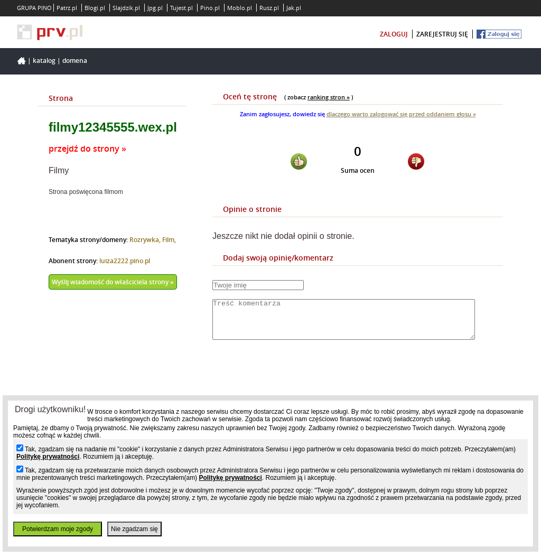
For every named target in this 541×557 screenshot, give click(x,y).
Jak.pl (293, 8)
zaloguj (394, 34)
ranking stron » (328, 97)
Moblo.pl (239, 8)
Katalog (44, 60)
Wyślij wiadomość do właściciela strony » (113, 281)
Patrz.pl (67, 8)
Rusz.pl (269, 8)
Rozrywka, (145, 239)
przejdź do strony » (87, 148)
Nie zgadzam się (134, 529)
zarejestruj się (442, 34)
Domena (74, 60)
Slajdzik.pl (126, 8)
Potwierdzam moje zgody (57, 529)
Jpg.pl (155, 8)
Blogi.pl (95, 8)
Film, (169, 239)
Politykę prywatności (47, 456)
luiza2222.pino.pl (124, 260)
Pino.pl (210, 8)
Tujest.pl (181, 8)
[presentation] (292, 379)
